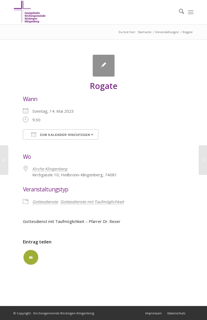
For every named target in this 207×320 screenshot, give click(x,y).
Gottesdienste (45, 201)
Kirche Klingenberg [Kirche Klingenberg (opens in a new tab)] (49, 168)
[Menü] (191, 12)
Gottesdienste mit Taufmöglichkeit (92, 201)
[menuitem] (179, 12)
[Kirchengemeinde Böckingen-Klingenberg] (29, 12)
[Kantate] (4, 160)
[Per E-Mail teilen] (30, 257)
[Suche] (179, 12)
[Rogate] (203, 160)
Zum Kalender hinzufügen (60, 134)
